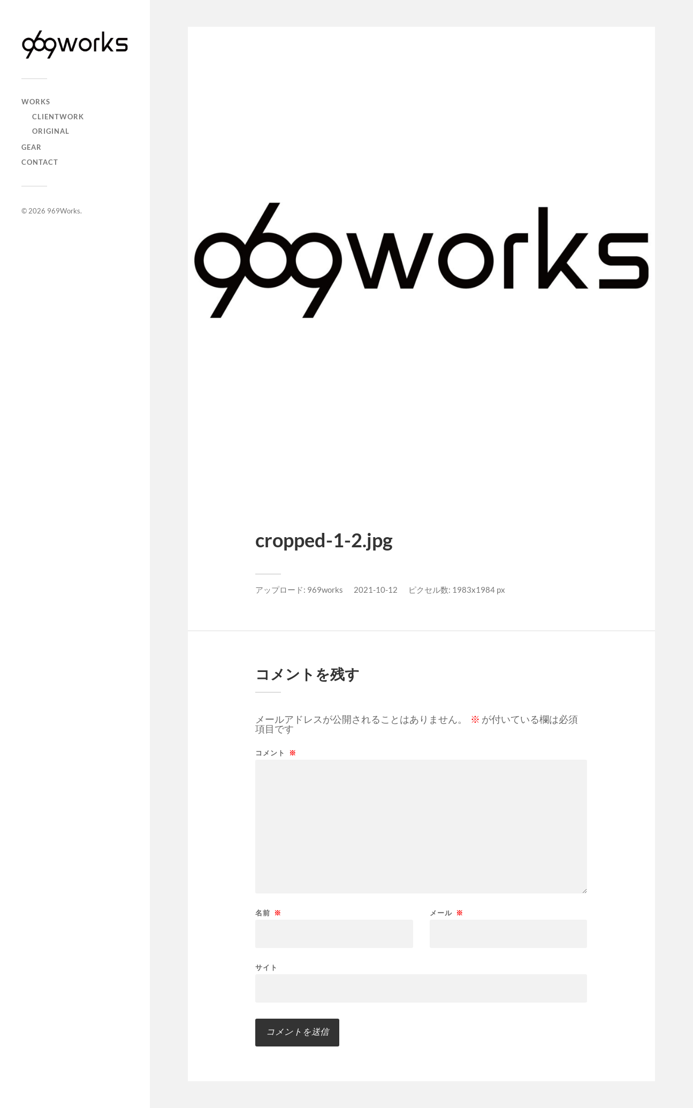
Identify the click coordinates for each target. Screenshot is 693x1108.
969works (325, 589)
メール (446, 913)
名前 (268, 913)
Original (51, 131)
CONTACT (39, 162)
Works (35, 101)
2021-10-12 (376, 589)
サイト (266, 967)
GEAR (31, 147)
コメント (275, 753)
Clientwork (58, 116)
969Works (63, 211)
